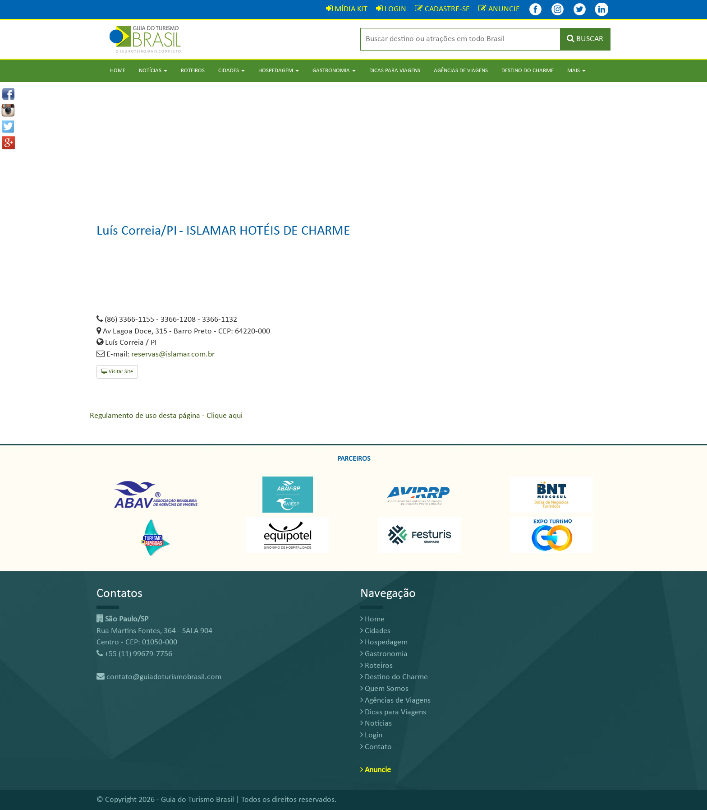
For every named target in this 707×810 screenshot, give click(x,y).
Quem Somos (384, 689)
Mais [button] (576, 71)
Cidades (375, 631)
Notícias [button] (153, 71)
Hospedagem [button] (278, 71)
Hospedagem (384, 642)
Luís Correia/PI (136, 231)
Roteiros (193, 71)
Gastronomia (384, 654)
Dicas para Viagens (394, 71)
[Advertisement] (353, 145)
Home (117, 71)
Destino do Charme (527, 71)
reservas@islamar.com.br (173, 354)
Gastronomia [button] (334, 71)
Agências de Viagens (461, 71)
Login (371, 735)
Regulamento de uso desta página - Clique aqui (166, 416)
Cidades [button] (231, 71)
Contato (376, 747)
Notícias (376, 723)
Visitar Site (117, 372)
